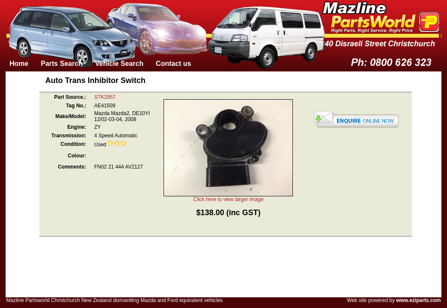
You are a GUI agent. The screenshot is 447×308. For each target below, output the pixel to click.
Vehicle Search (119, 63)
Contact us (173, 63)
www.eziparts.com (418, 300)
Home (18, 63)
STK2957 (105, 97)
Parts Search (62, 63)
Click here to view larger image (228, 199)
